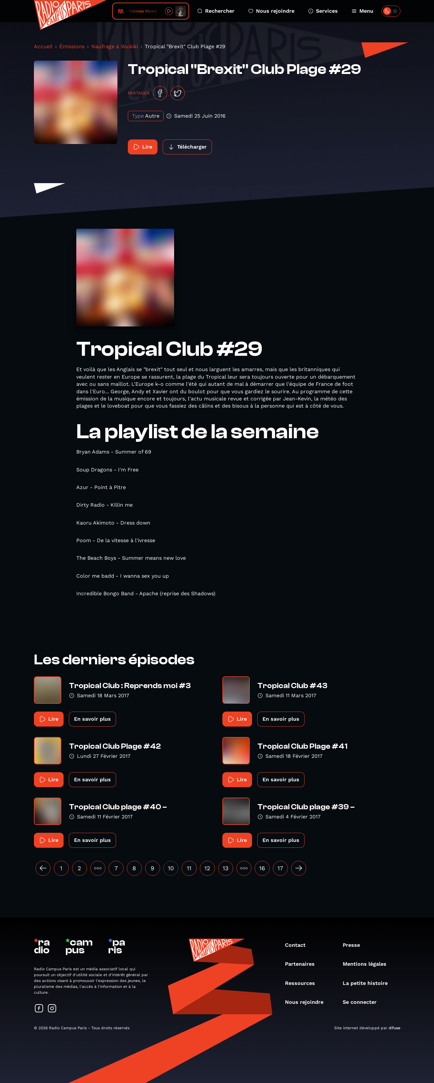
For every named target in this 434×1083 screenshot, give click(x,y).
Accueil (43, 46)
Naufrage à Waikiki (114, 46)
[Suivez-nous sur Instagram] (52, 1009)
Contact (298, 945)
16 (262, 868)
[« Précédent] (43, 868)
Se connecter (363, 1002)
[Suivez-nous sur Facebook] (39, 1009)
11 (189, 868)
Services (323, 11)
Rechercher (215, 11)
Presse (355, 945)
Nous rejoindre (271, 11)
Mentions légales (368, 964)
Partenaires (303, 964)
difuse (394, 1028)
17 (280, 868)
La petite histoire (368, 983)
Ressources (303, 983)
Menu (362, 11)
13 (226, 868)
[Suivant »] (299, 868)
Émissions (71, 46)
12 (207, 868)
